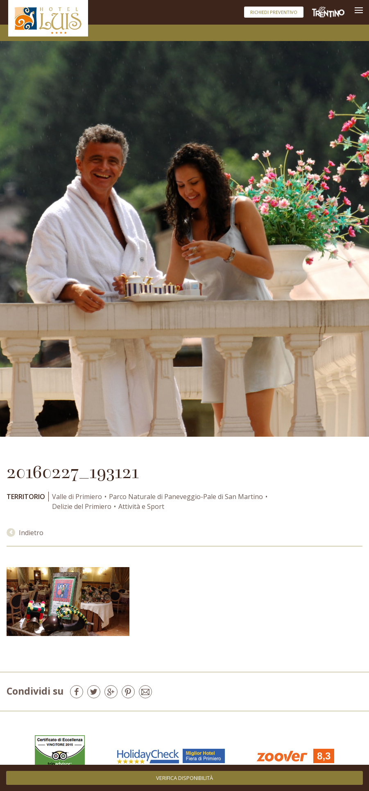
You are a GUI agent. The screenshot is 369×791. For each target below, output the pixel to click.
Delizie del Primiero (81, 506)
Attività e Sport (141, 506)
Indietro (25, 532)
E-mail (145, 692)
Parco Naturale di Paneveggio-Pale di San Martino (186, 496)
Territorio (26, 496)
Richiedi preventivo (273, 12)
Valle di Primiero (77, 496)
